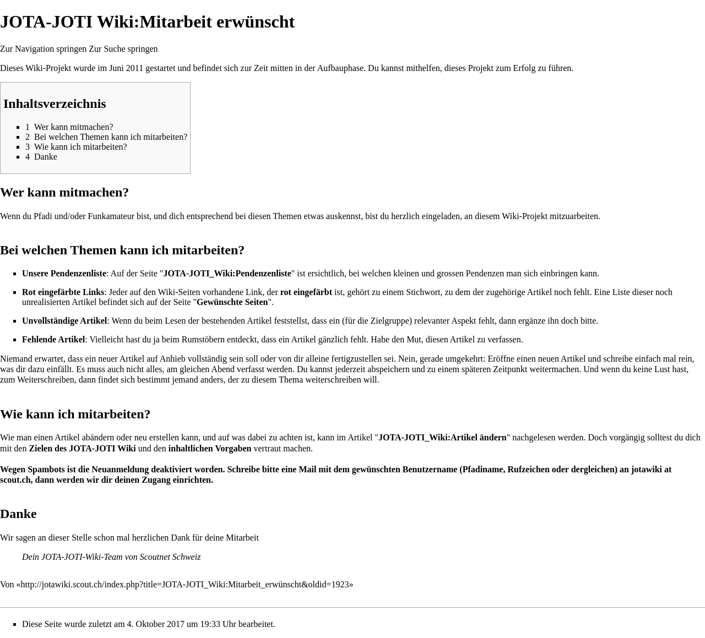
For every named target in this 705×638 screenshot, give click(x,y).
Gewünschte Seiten (232, 302)
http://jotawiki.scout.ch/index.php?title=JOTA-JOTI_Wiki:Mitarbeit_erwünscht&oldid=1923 (185, 584)
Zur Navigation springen (43, 48)
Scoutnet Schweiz (170, 556)
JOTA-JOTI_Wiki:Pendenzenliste (227, 273)
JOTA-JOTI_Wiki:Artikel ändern (442, 437)
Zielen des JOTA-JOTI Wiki (82, 448)
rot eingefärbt (306, 292)
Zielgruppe (390, 320)
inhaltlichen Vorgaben (210, 448)
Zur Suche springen (123, 48)
